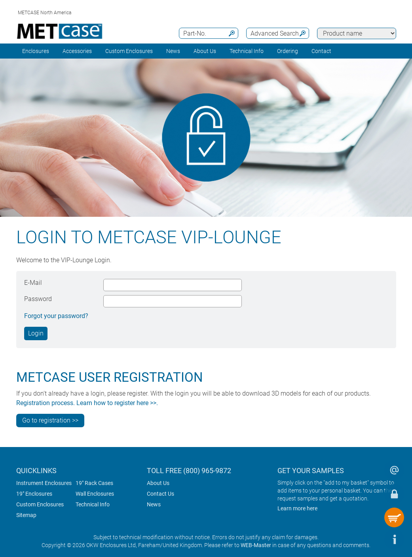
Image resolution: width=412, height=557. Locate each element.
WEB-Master (256, 545)
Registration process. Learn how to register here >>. (87, 403)
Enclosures (35, 51)
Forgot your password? (56, 316)
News (173, 51)
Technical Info (93, 504)
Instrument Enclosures (44, 483)
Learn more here (297, 508)
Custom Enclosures (129, 51)
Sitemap (26, 515)
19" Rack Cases (94, 483)
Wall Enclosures (95, 494)
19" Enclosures (34, 494)
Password (38, 299)
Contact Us (160, 494)
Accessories (77, 51)
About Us (158, 483)
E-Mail (33, 282)
